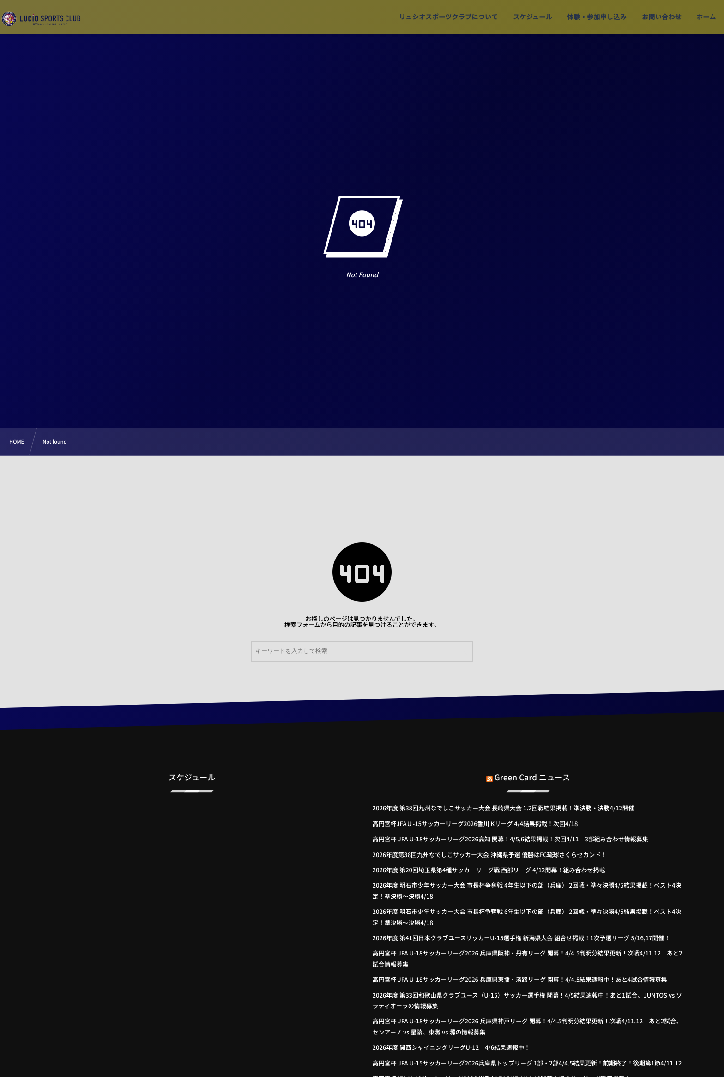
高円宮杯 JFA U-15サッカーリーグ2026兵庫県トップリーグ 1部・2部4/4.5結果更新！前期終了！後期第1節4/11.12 (527, 1063)
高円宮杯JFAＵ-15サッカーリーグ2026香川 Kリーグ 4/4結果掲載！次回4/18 (475, 823)
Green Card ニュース (532, 771)
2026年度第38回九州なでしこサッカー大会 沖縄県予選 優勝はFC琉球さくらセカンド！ (490, 854)
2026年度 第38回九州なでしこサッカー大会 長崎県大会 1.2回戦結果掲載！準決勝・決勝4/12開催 (503, 807)
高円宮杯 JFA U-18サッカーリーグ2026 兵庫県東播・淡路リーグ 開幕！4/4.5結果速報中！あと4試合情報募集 (520, 979)
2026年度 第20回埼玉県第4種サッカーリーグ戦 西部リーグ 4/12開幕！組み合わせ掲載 (489, 869)
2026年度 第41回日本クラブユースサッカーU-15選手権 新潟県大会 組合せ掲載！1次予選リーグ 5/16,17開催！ (521, 937)
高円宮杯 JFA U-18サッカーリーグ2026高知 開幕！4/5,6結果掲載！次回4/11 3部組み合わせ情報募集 (510, 838)
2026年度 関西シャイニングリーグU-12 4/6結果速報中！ (451, 1047)
